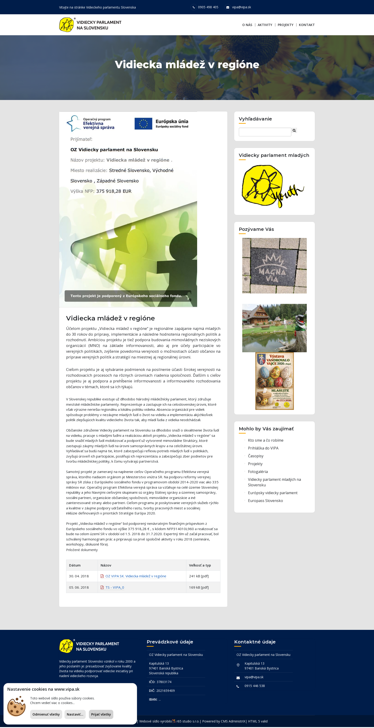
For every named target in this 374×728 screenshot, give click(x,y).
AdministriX (237, 722)
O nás (247, 25)
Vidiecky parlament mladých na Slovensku (274, 483)
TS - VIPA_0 (112, 588)
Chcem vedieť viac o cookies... (52, 703)
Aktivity (265, 25)
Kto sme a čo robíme (265, 441)
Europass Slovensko (265, 501)
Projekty (285, 25)
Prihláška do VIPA (263, 449)
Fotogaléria (258, 472)
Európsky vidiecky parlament (273, 493)
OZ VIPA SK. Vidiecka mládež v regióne (133, 577)
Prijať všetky (101, 714)
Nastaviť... (75, 714)
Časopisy (255, 457)
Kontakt (307, 25)
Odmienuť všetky (46, 714)
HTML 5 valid (258, 722)
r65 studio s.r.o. (188, 722)
